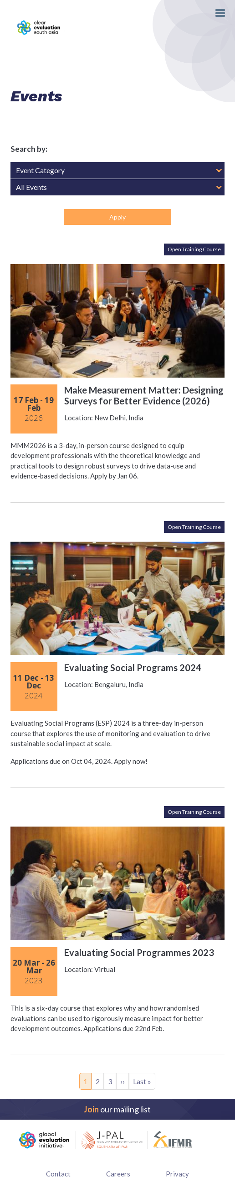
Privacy (177, 1174)
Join (91, 1109)
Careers (118, 1174)
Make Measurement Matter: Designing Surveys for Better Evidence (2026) (144, 395)
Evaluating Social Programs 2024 (132, 667)
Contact (58, 1174)
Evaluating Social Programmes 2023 (139, 952)
